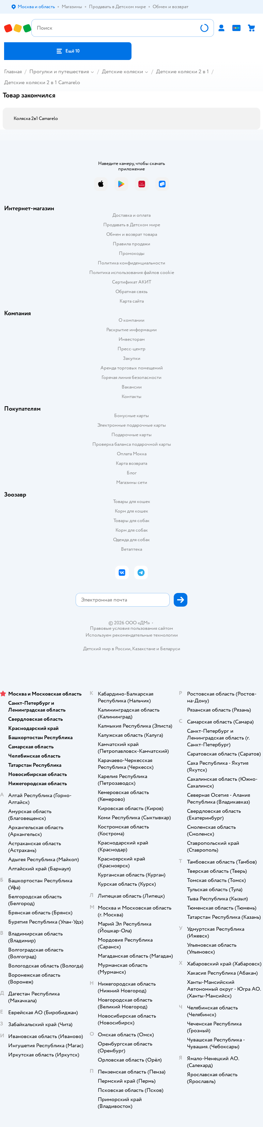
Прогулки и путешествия (59, 71)
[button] (68, 51)
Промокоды (131, 253)
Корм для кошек (131, 511)
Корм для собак (131, 530)
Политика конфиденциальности (131, 263)
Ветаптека (131, 549)
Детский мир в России (106, 649)
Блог (132, 473)
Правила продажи (131, 244)
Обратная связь (131, 291)
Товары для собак (131, 520)
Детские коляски (122, 71)
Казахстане (143, 649)
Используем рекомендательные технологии (132, 635)
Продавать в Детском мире (131, 225)
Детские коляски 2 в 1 (182, 71)
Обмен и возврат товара (131, 234)
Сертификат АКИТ (131, 282)
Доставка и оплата (131, 215)
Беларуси (170, 649)
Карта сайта (132, 301)
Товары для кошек (131, 501)
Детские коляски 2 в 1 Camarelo (42, 82)
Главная (13, 71)
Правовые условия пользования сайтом (131, 628)
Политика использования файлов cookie (131, 272)
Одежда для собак (131, 540)
